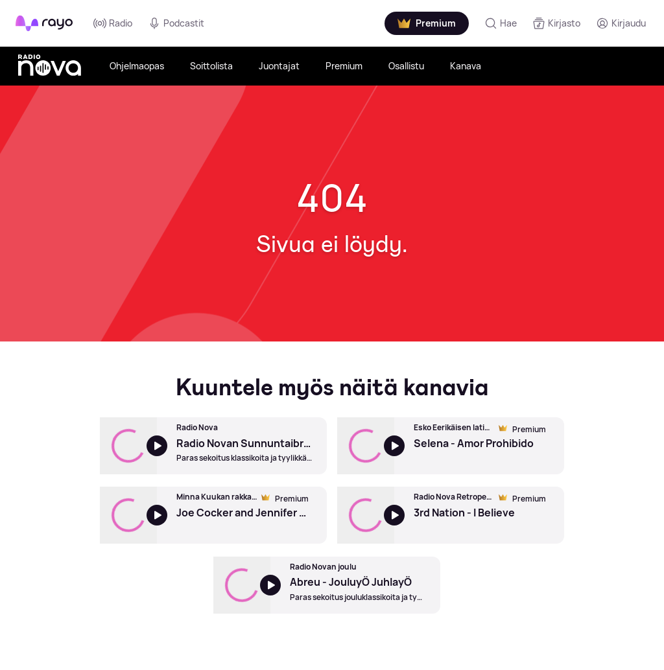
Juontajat (279, 66)
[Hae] (501, 23)
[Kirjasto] (556, 23)
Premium (344, 66)
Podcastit (176, 23)
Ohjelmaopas (137, 66)
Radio (112, 23)
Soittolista (211, 66)
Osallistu (406, 66)
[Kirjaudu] (621, 23)
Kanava (465, 66)
